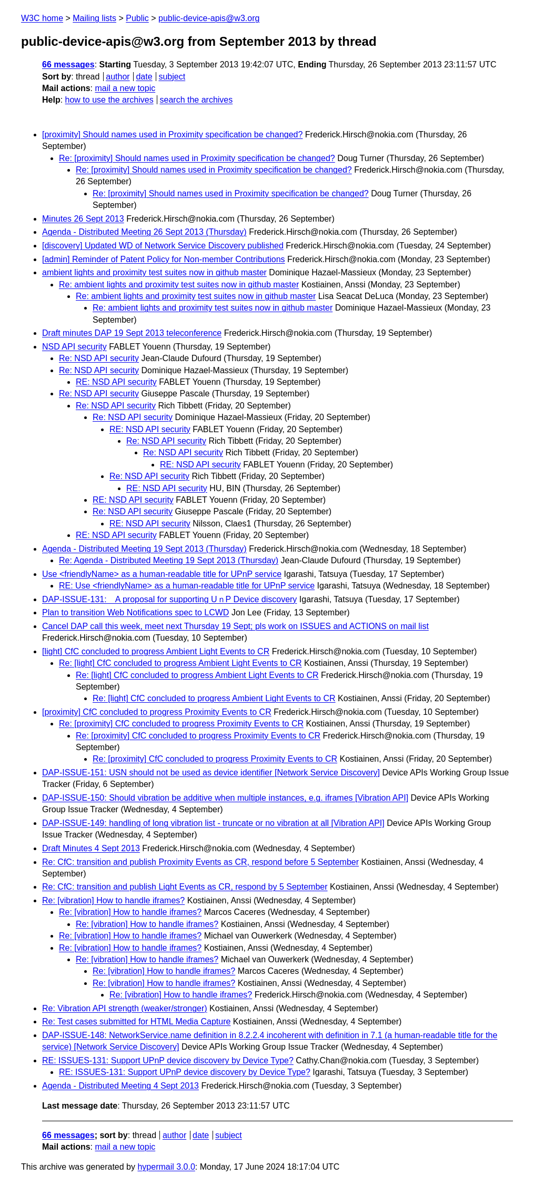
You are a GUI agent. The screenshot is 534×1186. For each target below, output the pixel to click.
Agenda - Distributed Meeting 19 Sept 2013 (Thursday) (144, 548)
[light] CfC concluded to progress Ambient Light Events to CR (155, 651)
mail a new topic (125, 88)
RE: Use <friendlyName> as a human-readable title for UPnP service (187, 585)
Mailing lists (94, 18)
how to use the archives (109, 99)
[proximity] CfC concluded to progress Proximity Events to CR (156, 711)
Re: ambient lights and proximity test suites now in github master (179, 284)
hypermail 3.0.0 (166, 1166)
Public (137, 18)
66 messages (68, 64)
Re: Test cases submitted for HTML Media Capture (136, 1021)
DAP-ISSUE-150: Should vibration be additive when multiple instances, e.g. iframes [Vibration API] (225, 797)
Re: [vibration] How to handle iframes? (113, 900)
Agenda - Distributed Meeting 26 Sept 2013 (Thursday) (144, 231)
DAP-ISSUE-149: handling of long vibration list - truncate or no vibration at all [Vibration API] (213, 823)
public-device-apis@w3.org (208, 18)
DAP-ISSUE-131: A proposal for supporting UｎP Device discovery (169, 599)
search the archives (196, 99)
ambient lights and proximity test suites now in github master (154, 272)
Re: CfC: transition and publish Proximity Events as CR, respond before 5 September (200, 862)
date (144, 76)
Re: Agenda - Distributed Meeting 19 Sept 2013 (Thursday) (168, 560)
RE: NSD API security (116, 381)
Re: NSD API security (99, 358)
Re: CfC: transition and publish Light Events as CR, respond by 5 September (185, 886)
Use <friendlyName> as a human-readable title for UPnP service (161, 574)
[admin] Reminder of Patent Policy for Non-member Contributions (163, 259)
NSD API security (74, 346)
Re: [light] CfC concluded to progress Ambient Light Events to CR (180, 663)
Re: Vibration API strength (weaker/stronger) (124, 1008)
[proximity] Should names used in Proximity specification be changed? (172, 134)
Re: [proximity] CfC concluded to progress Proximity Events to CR (181, 723)
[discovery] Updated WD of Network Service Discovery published (163, 245)
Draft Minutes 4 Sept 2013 (91, 848)
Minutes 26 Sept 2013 (83, 218)
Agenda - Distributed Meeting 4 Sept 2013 (120, 1085)
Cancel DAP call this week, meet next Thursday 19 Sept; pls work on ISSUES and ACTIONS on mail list (235, 626)
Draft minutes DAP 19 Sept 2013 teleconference (131, 332)
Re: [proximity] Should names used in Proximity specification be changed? (197, 158)
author (117, 76)
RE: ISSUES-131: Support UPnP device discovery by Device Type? (168, 1060)
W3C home (42, 18)
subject (171, 76)
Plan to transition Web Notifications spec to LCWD (135, 612)
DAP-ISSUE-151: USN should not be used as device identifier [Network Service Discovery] (211, 772)
